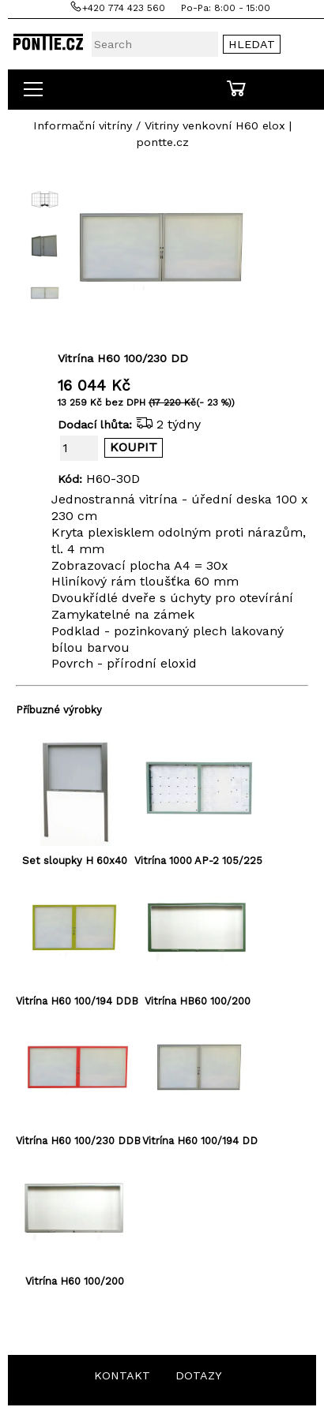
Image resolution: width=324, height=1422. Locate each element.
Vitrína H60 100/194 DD (200, 1141)
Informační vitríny (82, 125)
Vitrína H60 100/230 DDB (78, 1141)
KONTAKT (122, 1375)
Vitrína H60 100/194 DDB (77, 1001)
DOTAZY (198, 1375)
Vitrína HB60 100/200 (198, 1001)
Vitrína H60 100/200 (74, 1281)
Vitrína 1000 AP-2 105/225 (198, 860)
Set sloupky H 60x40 (74, 860)
